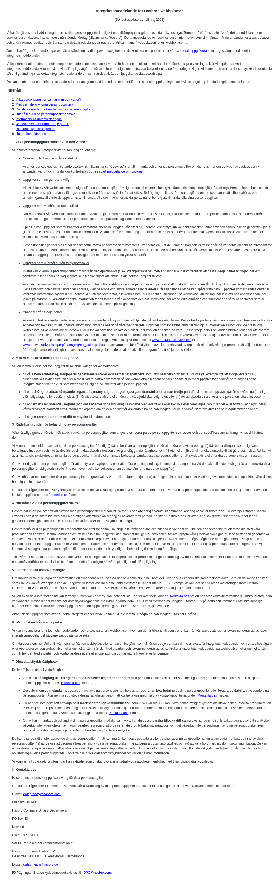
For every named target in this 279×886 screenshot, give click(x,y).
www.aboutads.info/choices (171, 340)
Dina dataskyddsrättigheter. (35, 129)
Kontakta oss (59, 495)
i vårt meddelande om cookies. (121, 171)
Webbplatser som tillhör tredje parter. (42, 124)
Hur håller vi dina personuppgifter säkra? (45, 114)
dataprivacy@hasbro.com (41, 794)
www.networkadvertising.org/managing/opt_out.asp (60, 345)
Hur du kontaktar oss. (31, 134)
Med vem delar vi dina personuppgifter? (44, 104)
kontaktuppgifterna (193, 51)
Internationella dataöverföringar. (39, 119)
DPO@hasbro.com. (97, 873)
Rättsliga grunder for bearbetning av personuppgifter (53, 109)
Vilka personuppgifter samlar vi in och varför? (48, 99)
